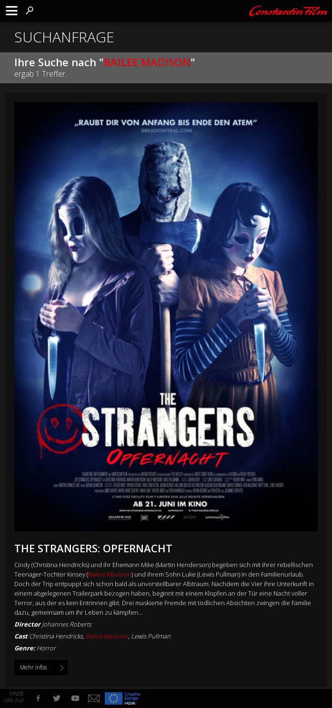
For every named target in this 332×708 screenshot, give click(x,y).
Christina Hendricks (56, 636)
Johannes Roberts (66, 624)
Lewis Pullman (151, 636)
